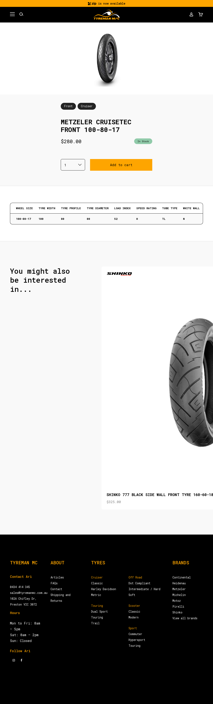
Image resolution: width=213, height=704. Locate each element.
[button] (12, 15)
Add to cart (121, 165)
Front (68, 106)
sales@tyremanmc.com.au (28, 593)
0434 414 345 (20, 587)
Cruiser (87, 106)
